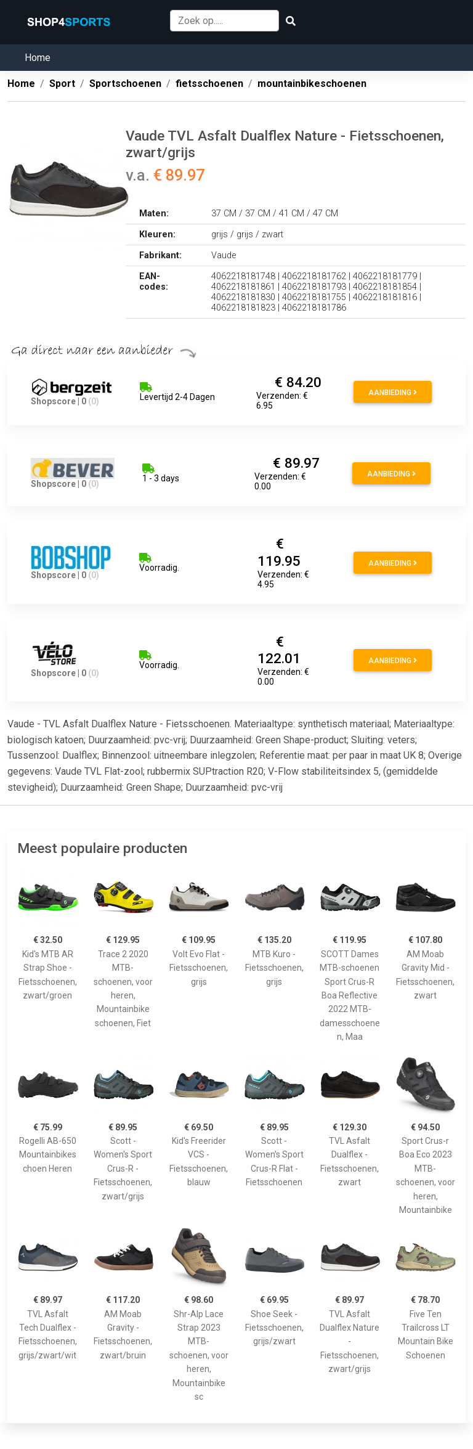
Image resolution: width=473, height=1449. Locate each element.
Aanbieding (392, 392)
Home (38, 57)
